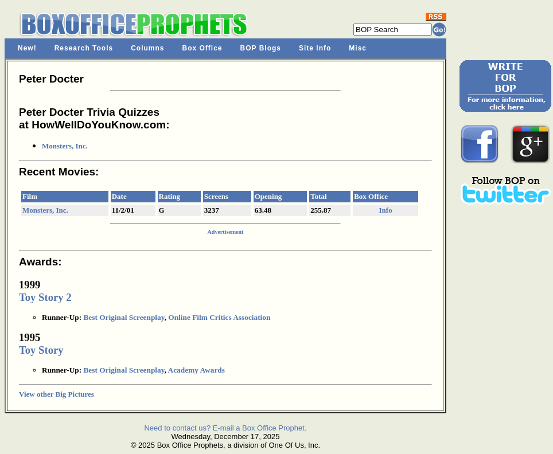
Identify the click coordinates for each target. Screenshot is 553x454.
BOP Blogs (260, 48)
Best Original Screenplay (123, 317)
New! (27, 48)
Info (385, 210)
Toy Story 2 (45, 297)
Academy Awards (196, 370)
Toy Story (41, 350)
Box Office (202, 48)
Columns (147, 48)
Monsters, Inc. (65, 146)
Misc (358, 48)
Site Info (315, 48)
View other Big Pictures (56, 394)
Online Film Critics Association (219, 317)
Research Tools (83, 48)
